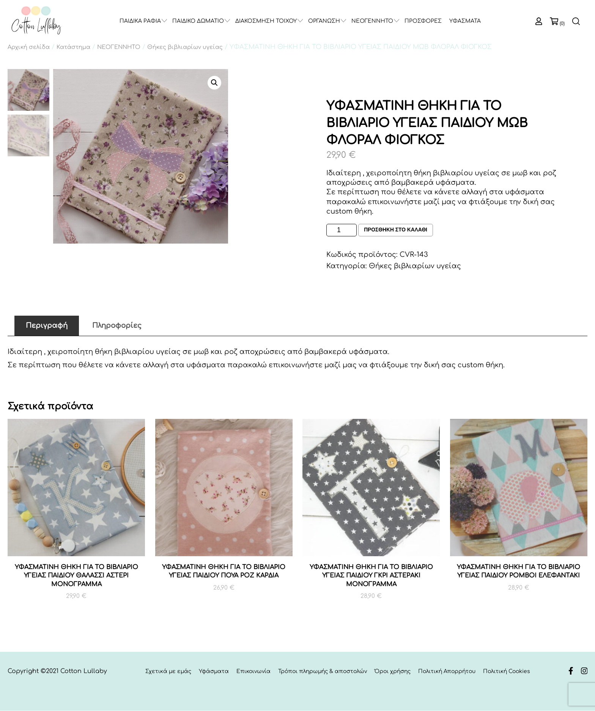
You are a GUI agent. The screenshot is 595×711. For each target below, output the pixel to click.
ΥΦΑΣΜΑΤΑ (465, 21)
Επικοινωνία (253, 672)
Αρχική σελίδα (29, 47)
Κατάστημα (73, 47)
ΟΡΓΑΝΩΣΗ (324, 21)
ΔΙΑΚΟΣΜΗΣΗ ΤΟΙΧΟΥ (266, 21)
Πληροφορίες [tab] (117, 325)
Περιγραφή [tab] (47, 325)
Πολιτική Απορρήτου (446, 672)
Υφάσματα (214, 672)
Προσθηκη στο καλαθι (396, 230)
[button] (214, 83)
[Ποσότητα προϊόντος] (341, 230)
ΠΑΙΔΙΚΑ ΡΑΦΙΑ (140, 21)
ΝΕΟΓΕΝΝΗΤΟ (372, 21)
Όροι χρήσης (393, 672)
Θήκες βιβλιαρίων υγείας (185, 47)
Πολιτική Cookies (506, 672)
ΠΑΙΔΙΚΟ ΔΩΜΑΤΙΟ (198, 21)
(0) (562, 23)
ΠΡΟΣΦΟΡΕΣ (423, 21)
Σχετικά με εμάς (168, 672)
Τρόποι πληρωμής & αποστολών (322, 672)
